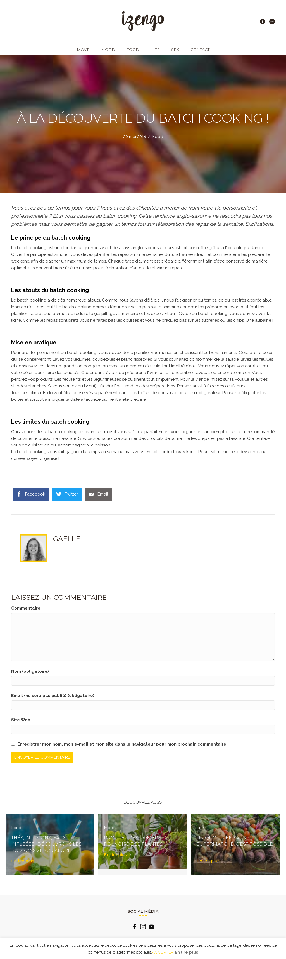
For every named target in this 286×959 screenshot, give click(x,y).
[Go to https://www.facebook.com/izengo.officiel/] (134, 927)
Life (155, 49)
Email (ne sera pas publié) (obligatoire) (52, 695)
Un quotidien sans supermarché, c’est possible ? (235, 844)
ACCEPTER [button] (163, 952)
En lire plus (25, 860)
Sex (175, 49)
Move (83, 49)
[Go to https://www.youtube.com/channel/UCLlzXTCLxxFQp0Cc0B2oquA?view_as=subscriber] (151, 927)
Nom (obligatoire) (30, 671)
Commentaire (25, 608)
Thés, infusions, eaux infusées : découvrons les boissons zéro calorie (46, 844)
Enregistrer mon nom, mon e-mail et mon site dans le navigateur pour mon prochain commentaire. (122, 744)
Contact (199, 49)
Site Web (20, 719)
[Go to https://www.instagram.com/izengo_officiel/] (143, 927)
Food (133, 49)
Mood (108, 49)
